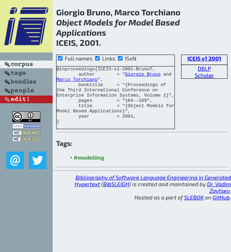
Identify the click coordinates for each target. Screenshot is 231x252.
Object (69, 22)
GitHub (221, 208)
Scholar (204, 75)
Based (167, 22)
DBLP (204, 68)
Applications (81, 32)
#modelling (89, 169)
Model (140, 22)
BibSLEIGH (116, 195)
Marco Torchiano (77, 82)
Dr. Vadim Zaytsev (219, 198)
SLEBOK (194, 208)
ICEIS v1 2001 (204, 58)
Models (98, 22)
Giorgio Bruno (142, 76)
